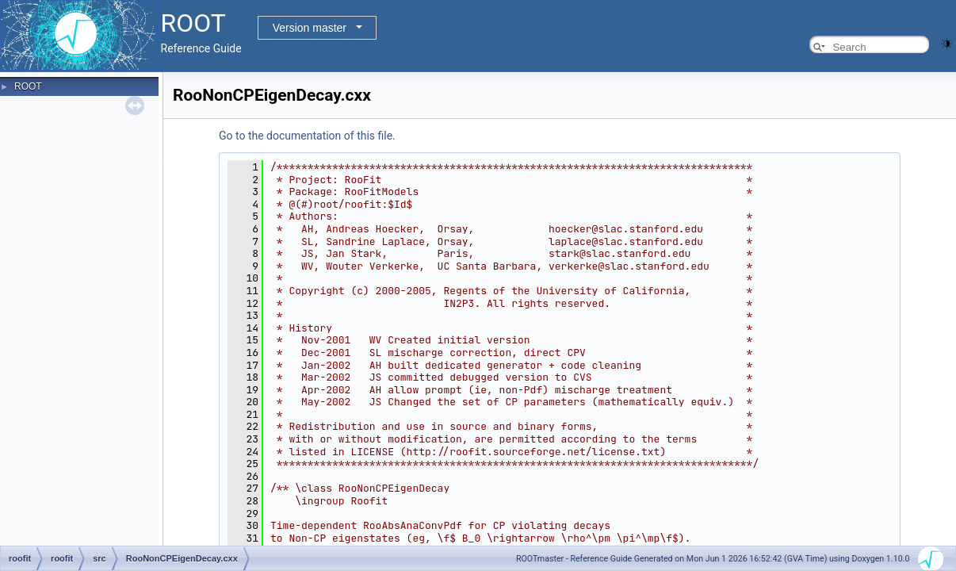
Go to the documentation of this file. (307, 135)
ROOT (28, 86)
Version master (309, 27)
